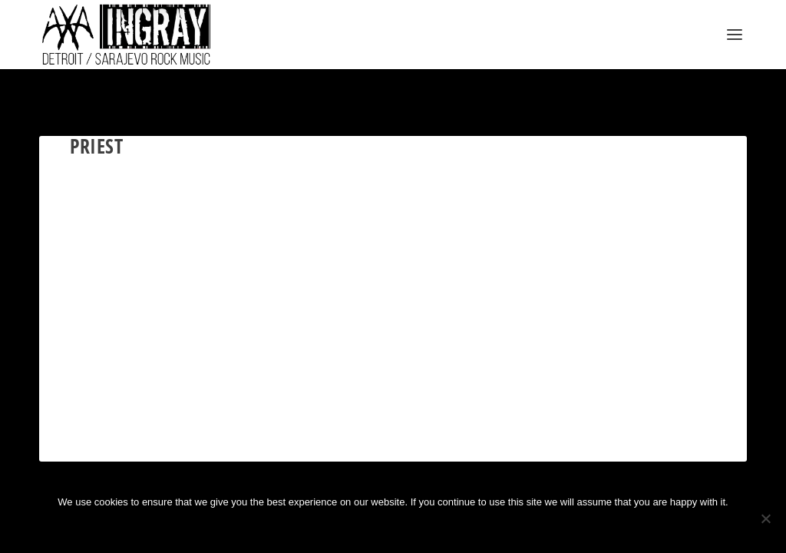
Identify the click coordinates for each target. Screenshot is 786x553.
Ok (342, 528)
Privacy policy (417, 528)
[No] (765, 518)
